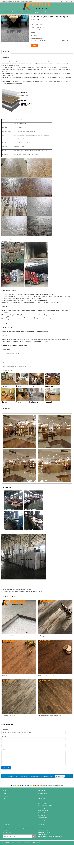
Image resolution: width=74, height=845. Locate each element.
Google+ (64, 1)
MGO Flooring (41, 808)
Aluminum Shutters (42, 817)
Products (18, 12)
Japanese (44, 785)
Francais (25, 785)
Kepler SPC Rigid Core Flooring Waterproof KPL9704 (19, 589)
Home (4, 12)
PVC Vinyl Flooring (42, 803)
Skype (71, 1)
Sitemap (5, 801)
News (24, 12)
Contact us (43, 12)
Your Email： (4, 742)
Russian (60, 785)
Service (30, 12)
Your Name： (4, 736)
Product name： (5, 729)
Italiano (31, 785)
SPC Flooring (40, 27)
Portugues (37, 785)
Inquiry (36, 12)
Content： (3, 749)
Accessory (40, 801)
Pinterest (69, 1)
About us (10, 12)
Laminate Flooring (42, 793)
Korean (50, 785)
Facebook (59, 1)
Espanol (19, 785)
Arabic (55, 785)
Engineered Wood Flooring (44, 812)
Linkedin (66, 1)
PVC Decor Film (41, 815)
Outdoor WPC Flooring (43, 810)
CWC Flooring (41, 820)
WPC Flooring (41, 798)
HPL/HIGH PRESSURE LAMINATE (46, 805)
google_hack (44, 834)
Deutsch (13, 785)
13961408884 (15, 1)
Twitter (61, 1)
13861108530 (6, 1)
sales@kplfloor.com (27, 1)
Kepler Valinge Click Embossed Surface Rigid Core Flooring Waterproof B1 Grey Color (24, 591)
